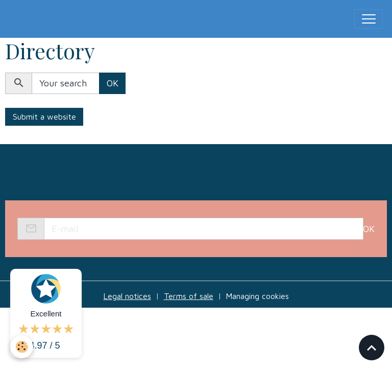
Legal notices (127, 296)
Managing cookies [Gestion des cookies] (257, 296)
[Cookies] (21, 346)
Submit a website (44, 116)
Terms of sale (188, 296)
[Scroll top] (371, 347)
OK (112, 83)
